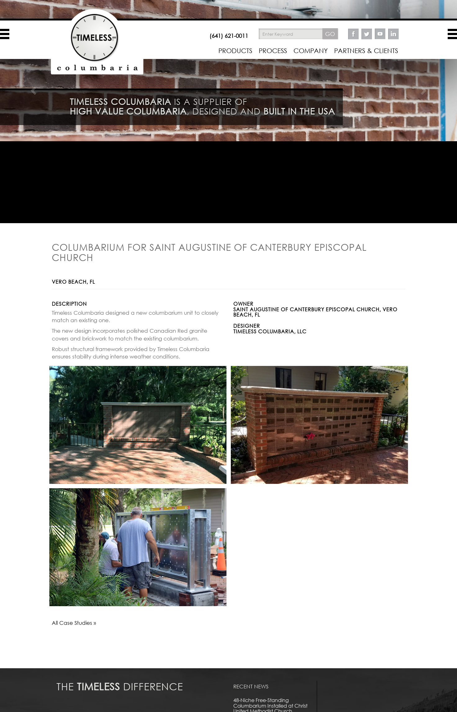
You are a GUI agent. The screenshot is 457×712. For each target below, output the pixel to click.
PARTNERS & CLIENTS (366, 50)
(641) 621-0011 (228, 35)
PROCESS (273, 50)
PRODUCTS (235, 50)
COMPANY (310, 50)
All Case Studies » (74, 623)
